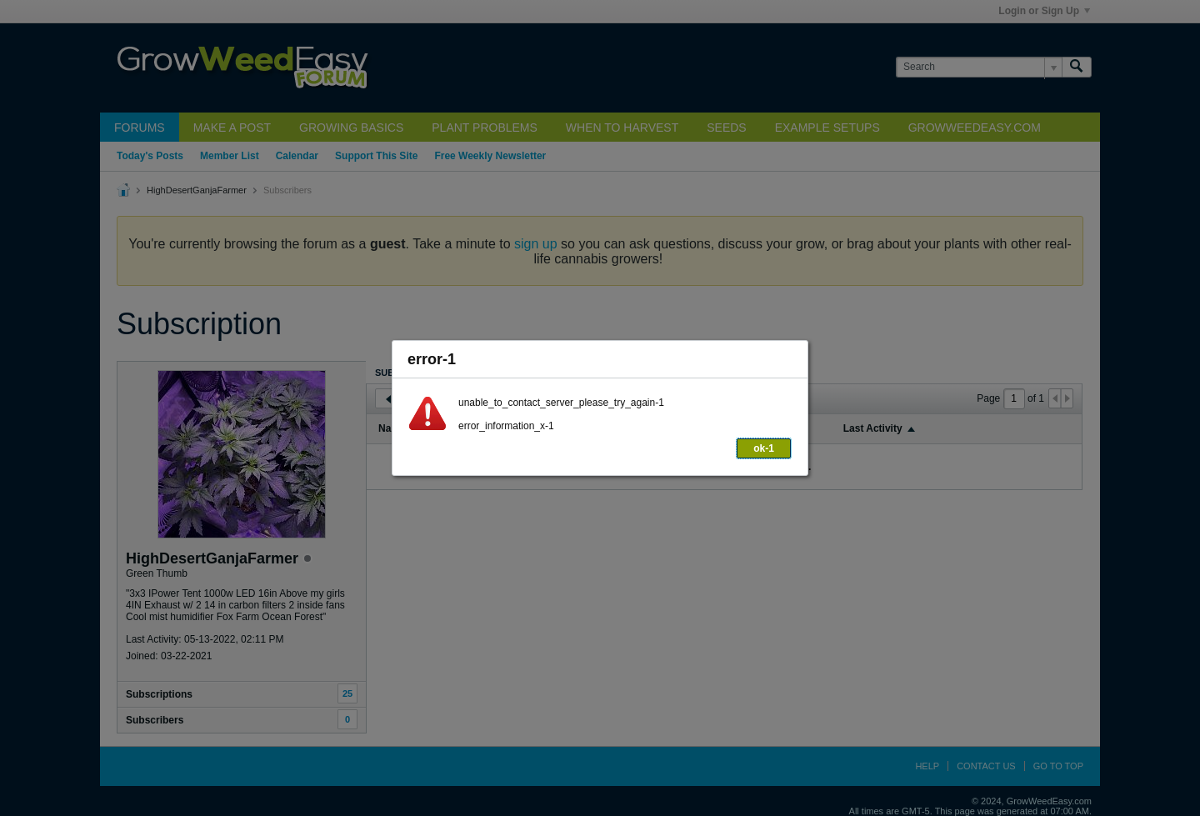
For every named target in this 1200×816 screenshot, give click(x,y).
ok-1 (763, 448)
